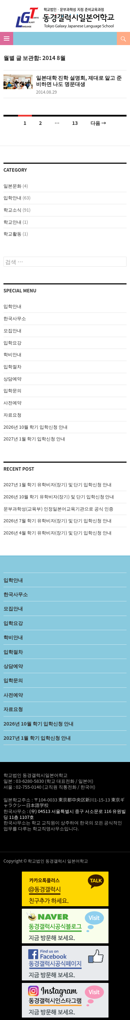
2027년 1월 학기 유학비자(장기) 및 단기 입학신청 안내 (57, 484)
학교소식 (12, 209)
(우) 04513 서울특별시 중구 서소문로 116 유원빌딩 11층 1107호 (64, 814)
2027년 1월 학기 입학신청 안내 (34, 438)
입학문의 (12, 390)
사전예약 (12, 402)
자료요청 (12, 414)
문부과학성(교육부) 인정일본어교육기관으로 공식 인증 (58, 508)
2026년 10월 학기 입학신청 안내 (35, 426)
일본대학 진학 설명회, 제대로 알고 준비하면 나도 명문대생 (79, 80)
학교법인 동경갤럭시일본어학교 (65, 17)
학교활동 (12, 233)
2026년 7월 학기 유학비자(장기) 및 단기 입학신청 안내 (57, 520)
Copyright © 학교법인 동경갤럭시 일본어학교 (45, 861)
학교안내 (12, 221)
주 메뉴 (6, 38)
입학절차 (12, 366)
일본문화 (12, 185)
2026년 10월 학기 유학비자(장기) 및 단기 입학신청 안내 (58, 496)
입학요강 (12, 342)
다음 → (98, 122)
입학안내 (12, 197)
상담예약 (12, 378)
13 (75, 122)
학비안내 (12, 354)
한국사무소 (14, 318)
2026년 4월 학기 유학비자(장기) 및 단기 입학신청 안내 (57, 532)
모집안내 (12, 330)
